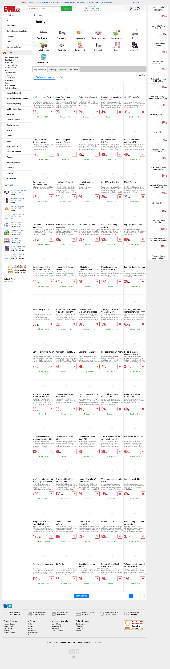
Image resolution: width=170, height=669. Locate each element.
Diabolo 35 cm (107, 521)
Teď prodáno (81, 2)
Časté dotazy (80, 624)
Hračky (9, 52)
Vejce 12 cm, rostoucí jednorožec (65, 225)
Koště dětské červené (87, 97)
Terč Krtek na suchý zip (43, 564)
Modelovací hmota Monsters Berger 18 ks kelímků (42, 439)
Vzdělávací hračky (11, 88)
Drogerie (10, 36)
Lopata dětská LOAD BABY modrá (87, 480)
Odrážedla (8, 75)
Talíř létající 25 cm (86, 140)
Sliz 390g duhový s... (18, 223)
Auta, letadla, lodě (11, 57)
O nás (30, 624)
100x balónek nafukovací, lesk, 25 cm (88, 268)
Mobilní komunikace (14, 109)
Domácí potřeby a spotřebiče (17, 31)
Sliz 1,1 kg (14, 239)
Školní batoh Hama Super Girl (86, 438)
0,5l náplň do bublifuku (65, 352)
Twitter (78, 630)
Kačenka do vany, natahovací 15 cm (131, 141)
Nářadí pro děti (10, 73)
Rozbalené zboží (13, 178)
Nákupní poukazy (13, 162)
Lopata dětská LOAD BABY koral (110, 565)
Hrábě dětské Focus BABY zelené (64, 395)
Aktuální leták (8, 626)
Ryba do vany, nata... (18, 207)
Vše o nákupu (105, 2)
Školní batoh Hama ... (19, 247)
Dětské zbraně (10, 60)
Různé (7, 83)
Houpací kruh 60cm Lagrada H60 (41, 522)
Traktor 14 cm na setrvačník (85, 522)
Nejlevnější (53, 70)
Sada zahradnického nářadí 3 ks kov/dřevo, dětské (42, 269)
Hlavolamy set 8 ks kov (134, 437)
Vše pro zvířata (12, 146)
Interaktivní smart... (18, 199)
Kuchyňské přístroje (14, 104)
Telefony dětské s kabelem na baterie (158, 257)
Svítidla (9, 136)
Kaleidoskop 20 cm (41, 309)
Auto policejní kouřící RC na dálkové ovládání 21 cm (158, 240)
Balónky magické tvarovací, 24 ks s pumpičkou (63, 142)
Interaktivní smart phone (158, 45)
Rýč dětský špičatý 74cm (112, 352)
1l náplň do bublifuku (42, 97)
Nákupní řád (32, 630)
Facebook (79, 628)
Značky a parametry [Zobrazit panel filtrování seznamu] (45, 77)
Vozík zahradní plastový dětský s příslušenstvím (43, 480)
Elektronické (9, 63)
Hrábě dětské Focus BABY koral (132, 395)
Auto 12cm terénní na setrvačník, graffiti (110, 438)
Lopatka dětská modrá (133, 224)
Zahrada (10, 157)
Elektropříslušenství (14, 47)
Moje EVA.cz (56, 624)
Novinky (32, 2)
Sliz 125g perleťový (132, 97)
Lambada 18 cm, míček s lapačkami (158, 186)
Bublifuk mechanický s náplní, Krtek (111, 98)
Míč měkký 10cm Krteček (158, 27)
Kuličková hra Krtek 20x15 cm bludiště (41, 395)
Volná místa (93, 2)
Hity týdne (10, 15)
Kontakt (56, 2)
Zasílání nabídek (57, 630)
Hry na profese (10, 68)
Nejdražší (63, 70)
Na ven (7, 70)
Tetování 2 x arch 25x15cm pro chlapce (87, 310)
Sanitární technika (13, 120)
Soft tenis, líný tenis (86, 224)
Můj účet (136, 2)
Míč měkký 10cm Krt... (19, 191)
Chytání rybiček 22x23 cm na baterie (65, 480)
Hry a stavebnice (11, 65)
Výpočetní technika (14, 152)
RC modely (9, 80)
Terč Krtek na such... (18, 231)
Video (9, 141)
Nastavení (55, 628)
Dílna (9, 42)
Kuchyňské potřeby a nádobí (17, 98)
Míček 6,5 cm (130, 182)
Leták (24, 2)
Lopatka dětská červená (134, 267)
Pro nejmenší (10, 78)
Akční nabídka (8, 628)
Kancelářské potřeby (14, 93)
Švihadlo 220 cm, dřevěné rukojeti (40, 141)
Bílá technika (11, 26)
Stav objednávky (44, 2)
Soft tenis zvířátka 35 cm (43, 352)
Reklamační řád (33, 633)
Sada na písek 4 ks (132, 479)
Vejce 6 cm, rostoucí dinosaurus (64, 98)
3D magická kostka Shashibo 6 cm (109, 310)
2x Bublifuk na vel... (18, 215)
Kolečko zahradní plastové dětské (131, 353)
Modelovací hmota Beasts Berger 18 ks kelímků (110, 269)
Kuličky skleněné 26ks (87, 352)
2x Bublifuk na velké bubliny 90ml (109, 395)
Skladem (63, 77)
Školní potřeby (10, 85)
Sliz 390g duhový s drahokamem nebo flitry (134, 310)
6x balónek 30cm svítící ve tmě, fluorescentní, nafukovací (66, 311)
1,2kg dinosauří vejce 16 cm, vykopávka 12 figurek (134, 566)
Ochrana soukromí (34, 635)
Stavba (9, 130)
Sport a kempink (13, 125)
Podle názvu (73, 70)
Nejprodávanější (40, 70)
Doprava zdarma (67, 2)
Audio (9, 20)
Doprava (30, 628)
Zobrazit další (81, 596)
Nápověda (79, 626)
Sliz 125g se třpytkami (110, 182)
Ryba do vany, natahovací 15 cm (40, 183)
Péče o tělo (11, 114)
